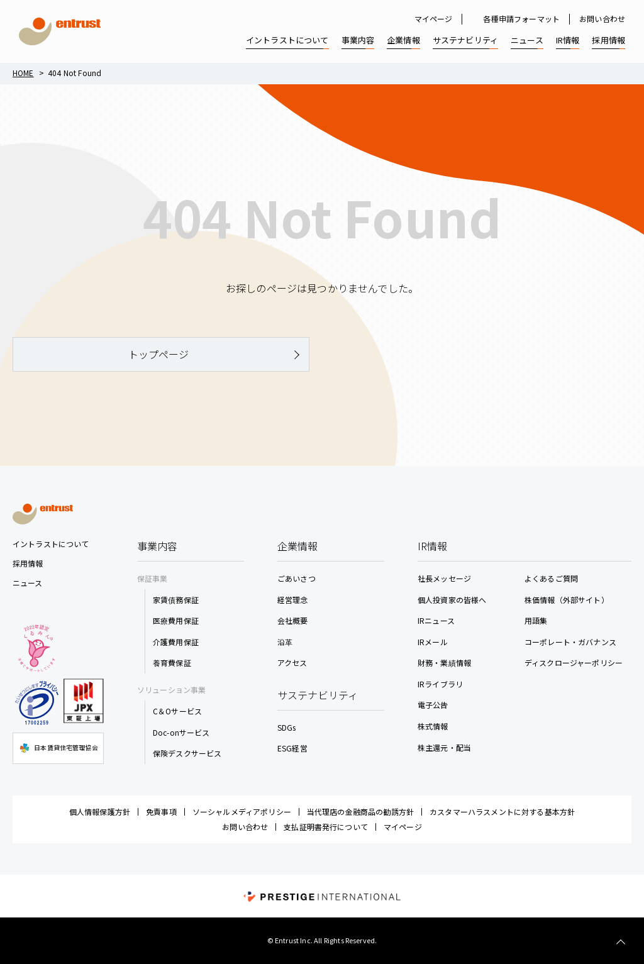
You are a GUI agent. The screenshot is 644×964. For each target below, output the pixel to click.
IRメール (433, 641)
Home (23, 72)
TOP (620, 942)
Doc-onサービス (181, 732)
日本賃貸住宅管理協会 (58, 748)
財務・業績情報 (444, 662)
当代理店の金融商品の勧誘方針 (360, 811)
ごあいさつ (296, 578)
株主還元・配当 (444, 747)
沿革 (284, 641)
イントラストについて (287, 40)
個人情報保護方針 (99, 811)
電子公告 (433, 704)
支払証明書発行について (326, 826)
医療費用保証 (176, 620)
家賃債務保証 (176, 599)
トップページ (158, 354)
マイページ (433, 19)
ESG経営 (292, 748)
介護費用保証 (176, 641)
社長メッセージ (444, 578)
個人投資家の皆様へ (452, 599)
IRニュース (436, 620)
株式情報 (433, 726)
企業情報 (403, 40)
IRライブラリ (440, 684)
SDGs (286, 727)
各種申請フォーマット (521, 19)
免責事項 (161, 811)
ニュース (527, 40)
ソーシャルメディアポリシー (241, 811)
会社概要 (292, 620)
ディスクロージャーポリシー (574, 662)
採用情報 (608, 40)
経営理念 (292, 599)
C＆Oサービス (177, 711)
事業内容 (358, 40)
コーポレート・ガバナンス (570, 641)
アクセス (292, 662)
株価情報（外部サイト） (567, 599)
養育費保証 (172, 662)
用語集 (536, 620)
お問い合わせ (602, 18)
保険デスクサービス (187, 753)
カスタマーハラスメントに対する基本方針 (502, 811)
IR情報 (568, 40)
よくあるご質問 (551, 578)
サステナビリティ (465, 40)
